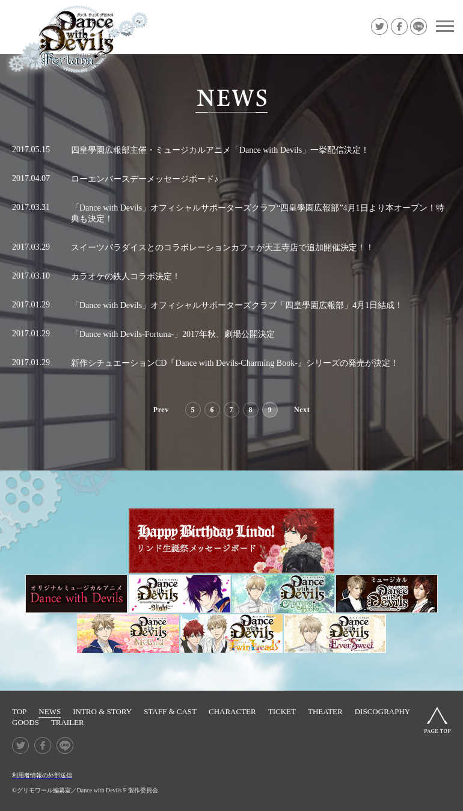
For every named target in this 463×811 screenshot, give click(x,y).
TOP (19, 711)
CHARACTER (232, 711)
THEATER (325, 711)
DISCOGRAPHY (382, 711)
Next (302, 410)
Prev (161, 410)
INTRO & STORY (102, 711)
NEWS (49, 711)
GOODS (25, 722)
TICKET (282, 711)
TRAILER (67, 722)
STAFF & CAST (170, 711)
